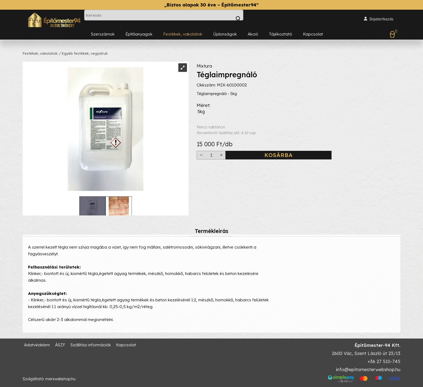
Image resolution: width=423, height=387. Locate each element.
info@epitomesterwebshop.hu (368, 369)
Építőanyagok (138, 34)
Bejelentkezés (381, 19)
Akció (253, 34)
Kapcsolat (313, 34)
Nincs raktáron (298, 140)
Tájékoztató (280, 34)
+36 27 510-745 (383, 361)
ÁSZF (60, 344)
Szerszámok (103, 34)
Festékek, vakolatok (182, 34)
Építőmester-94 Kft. (377, 345)
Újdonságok (225, 34)
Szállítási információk (90, 344)
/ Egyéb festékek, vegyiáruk (83, 53)
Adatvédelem (37, 344)
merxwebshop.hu (60, 378)
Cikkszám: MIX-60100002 (222, 95)
